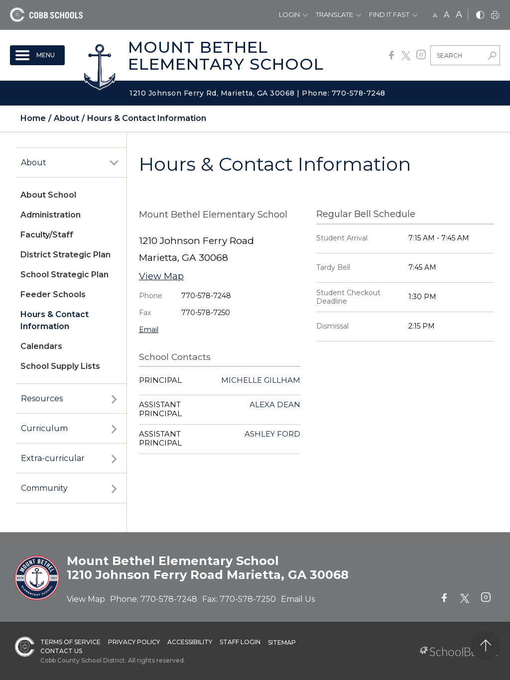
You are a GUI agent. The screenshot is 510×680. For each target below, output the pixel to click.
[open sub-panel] (114, 163)
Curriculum (44, 428)
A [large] (459, 14)
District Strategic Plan (65, 254)
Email (148, 329)
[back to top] (485, 645)
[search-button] (492, 57)
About (33, 162)
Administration (50, 215)
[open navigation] (37, 55)
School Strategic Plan (64, 274)
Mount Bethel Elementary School (226, 55)
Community (44, 488)
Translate (334, 14)
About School (48, 195)
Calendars (41, 346)
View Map (161, 276)
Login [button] (289, 14)
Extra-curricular (53, 458)
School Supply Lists (60, 366)
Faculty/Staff (46, 234)
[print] (495, 15)
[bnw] (480, 15)
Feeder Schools (53, 294)
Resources (42, 398)
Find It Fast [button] (389, 14)
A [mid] (446, 14)
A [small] (435, 15)
